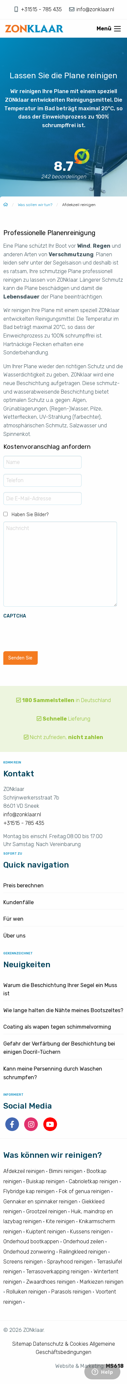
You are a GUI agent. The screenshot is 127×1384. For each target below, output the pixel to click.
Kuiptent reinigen (46, 1231)
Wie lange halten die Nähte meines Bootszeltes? (63, 1010)
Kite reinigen (60, 1221)
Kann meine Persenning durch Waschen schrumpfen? (52, 1073)
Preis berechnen (23, 885)
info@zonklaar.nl (94, 9)
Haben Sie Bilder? (30, 514)
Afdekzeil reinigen (24, 1171)
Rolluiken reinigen (26, 1292)
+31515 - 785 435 (42, 9)
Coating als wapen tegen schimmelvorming (57, 1027)
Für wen (13, 919)
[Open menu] (117, 28)
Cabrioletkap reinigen (93, 1181)
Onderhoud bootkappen (31, 1241)
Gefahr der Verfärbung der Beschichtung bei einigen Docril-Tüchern (59, 1048)
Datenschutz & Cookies (60, 1344)
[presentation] (53, 633)
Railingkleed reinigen (83, 1252)
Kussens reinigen (90, 1231)
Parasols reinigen (71, 1292)
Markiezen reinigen (101, 1282)
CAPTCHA (14, 616)
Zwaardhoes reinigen (50, 1282)
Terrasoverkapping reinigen (57, 1271)
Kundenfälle (18, 902)
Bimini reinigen (65, 1171)
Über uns (14, 936)
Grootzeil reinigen (46, 1211)
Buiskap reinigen (45, 1181)
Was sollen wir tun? (35, 204)
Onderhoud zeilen (83, 1241)
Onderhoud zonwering (29, 1252)
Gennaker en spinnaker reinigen (40, 1201)
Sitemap (22, 1344)
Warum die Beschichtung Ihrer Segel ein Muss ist (60, 989)
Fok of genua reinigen (84, 1191)
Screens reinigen (23, 1262)
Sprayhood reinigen (70, 1262)
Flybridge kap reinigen (29, 1191)
